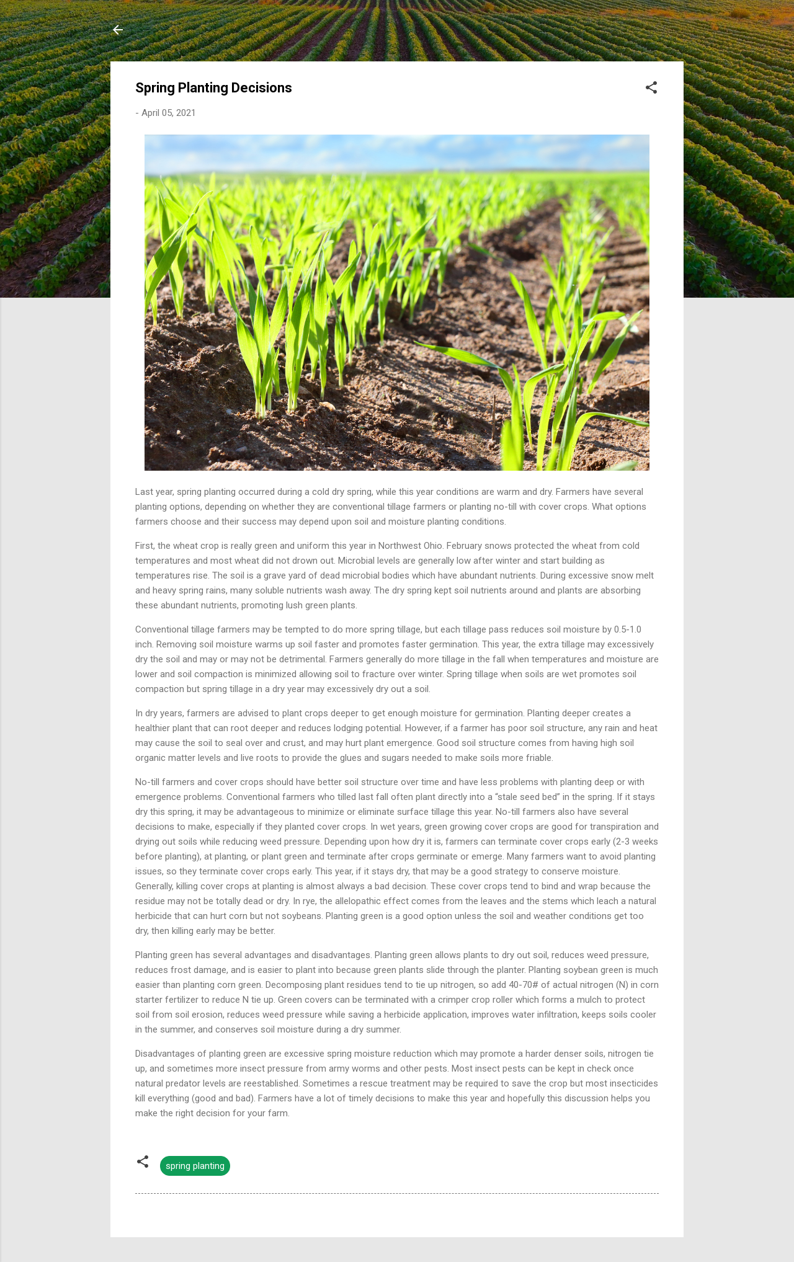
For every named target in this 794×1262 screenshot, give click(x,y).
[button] (651, 89)
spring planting (195, 1165)
